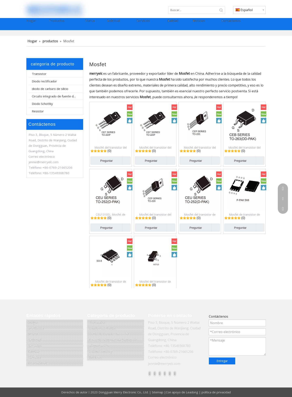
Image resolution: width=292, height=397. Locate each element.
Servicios (35, 346)
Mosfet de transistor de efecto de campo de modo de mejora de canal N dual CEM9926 (110, 281)
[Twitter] (159, 373)
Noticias (34, 357)
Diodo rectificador (44, 81)
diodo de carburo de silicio (50, 89)
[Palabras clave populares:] (221, 10)
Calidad (33, 351)
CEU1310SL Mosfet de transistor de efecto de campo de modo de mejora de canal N (111, 214)
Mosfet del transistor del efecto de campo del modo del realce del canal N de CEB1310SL (244, 147)
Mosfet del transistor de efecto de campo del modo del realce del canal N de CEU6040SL (200, 214)
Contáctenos (38, 363)
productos (36, 328)
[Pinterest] (174, 373)
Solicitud (34, 340)
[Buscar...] (193, 10)
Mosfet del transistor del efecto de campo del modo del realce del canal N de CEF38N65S (155, 147)
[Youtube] (164, 373)
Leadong (192, 392)
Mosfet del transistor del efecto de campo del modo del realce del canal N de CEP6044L (155, 214)
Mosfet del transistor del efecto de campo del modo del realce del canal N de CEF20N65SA (111, 147)
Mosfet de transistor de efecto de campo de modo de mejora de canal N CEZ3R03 (244, 214)
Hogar (33, 322)
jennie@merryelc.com (44, 162)
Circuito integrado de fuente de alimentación (57, 96)
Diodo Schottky (42, 104)
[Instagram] (169, 373)
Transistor (39, 74)
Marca (33, 334)
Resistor (38, 111)
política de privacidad (216, 392)
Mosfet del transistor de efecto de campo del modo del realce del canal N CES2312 (155, 281)
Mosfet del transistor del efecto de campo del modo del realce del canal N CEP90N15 (200, 147)
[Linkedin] (154, 373)
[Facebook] (149, 373)
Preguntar (101, 160)
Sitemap (157, 392)
